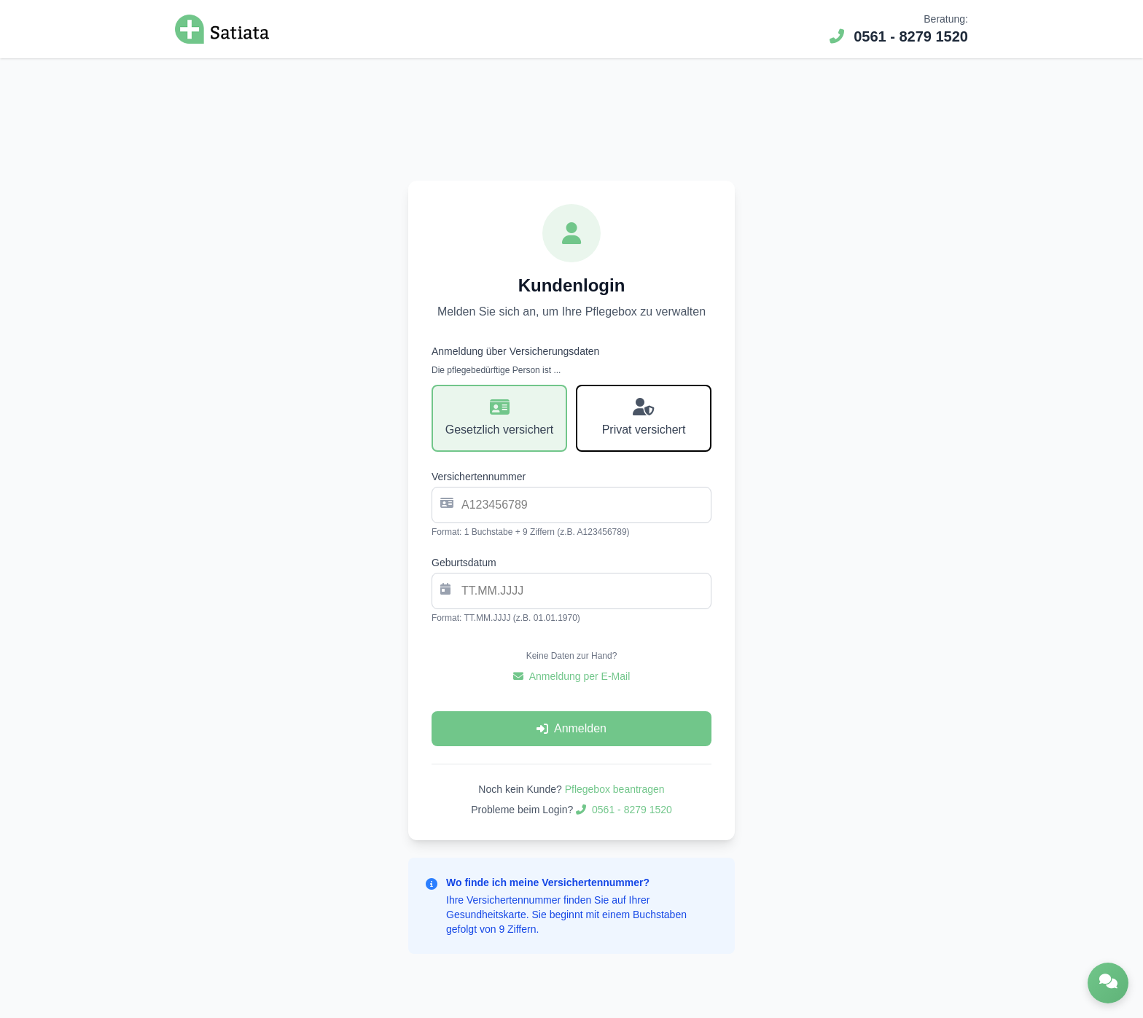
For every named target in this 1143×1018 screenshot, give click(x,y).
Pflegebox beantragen (615, 789)
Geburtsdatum (464, 562)
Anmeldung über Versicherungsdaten (515, 351)
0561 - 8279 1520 (899, 36)
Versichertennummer (479, 476)
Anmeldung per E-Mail (572, 676)
